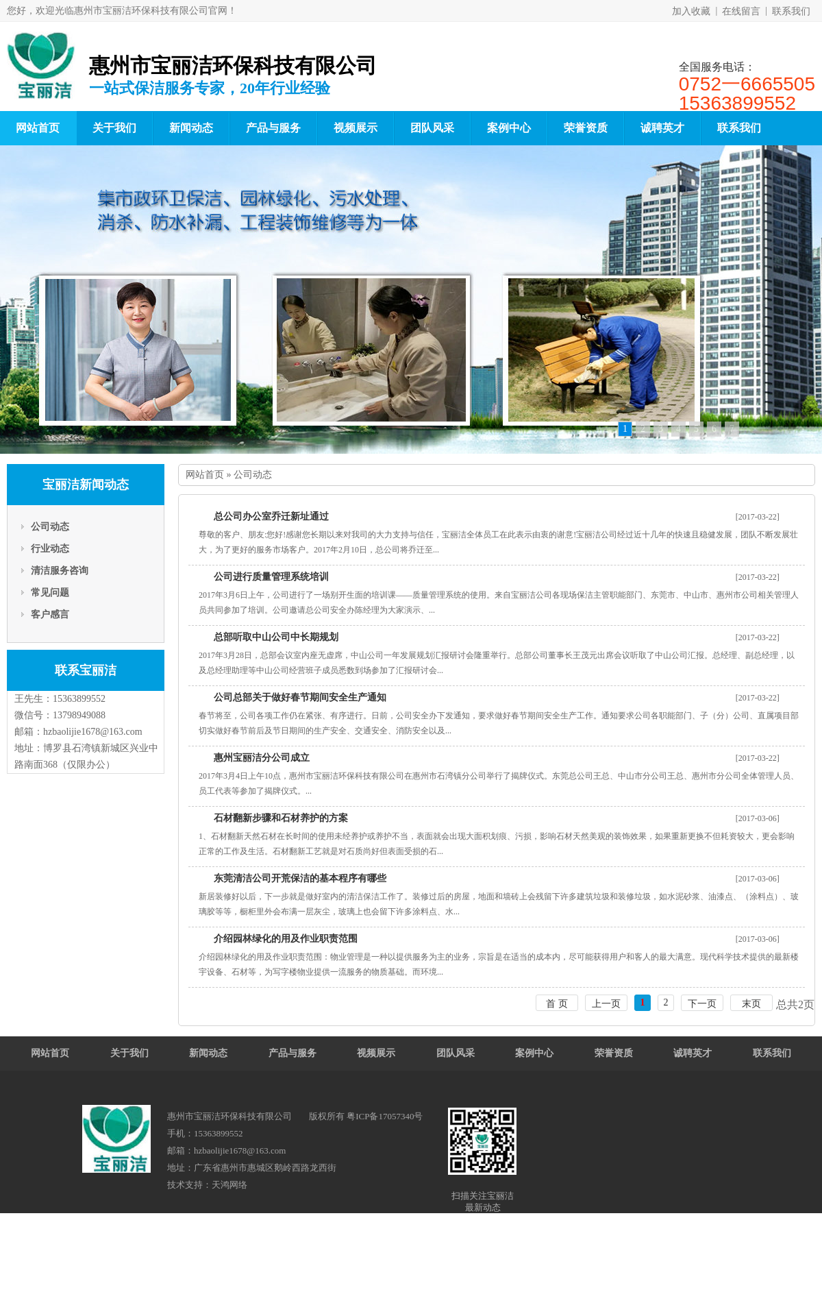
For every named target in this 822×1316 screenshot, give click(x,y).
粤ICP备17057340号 (385, 1116)
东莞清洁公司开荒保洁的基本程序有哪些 (300, 878)
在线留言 (741, 11)
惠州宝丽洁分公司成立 (262, 758)
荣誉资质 (586, 128)
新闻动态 (191, 128)
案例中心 (509, 128)
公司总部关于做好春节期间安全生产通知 (300, 697)
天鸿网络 (229, 1185)
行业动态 (50, 549)
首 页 (557, 1004)
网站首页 (205, 475)
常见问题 (50, 592)
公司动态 (50, 527)
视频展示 (355, 128)
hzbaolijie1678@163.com (92, 732)
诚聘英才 (662, 128)
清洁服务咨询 (59, 570)
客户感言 (50, 614)
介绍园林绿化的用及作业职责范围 (286, 939)
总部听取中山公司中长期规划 (276, 637)
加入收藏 (691, 11)
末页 (751, 1004)
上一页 (606, 1004)
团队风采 (432, 128)
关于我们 (114, 128)
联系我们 (791, 11)
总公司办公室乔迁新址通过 (271, 516)
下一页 (702, 1004)
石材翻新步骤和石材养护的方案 (281, 818)
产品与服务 (273, 128)
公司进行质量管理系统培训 (271, 577)
